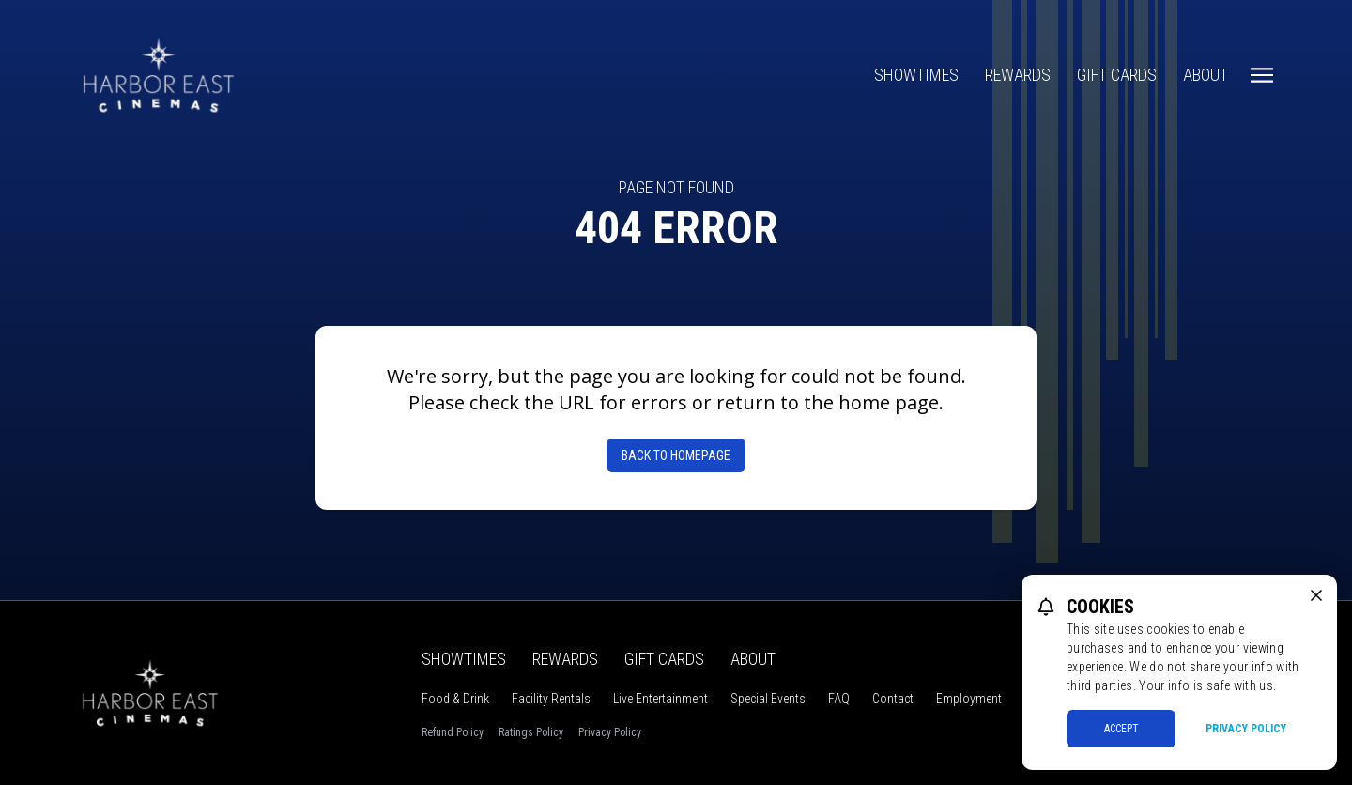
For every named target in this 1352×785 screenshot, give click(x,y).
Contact (893, 698)
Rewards (1018, 75)
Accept (1121, 728)
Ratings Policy (531, 732)
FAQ (839, 698)
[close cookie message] (1316, 595)
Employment (969, 698)
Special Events (768, 698)
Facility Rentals (551, 698)
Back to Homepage (676, 455)
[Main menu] (1262, 75)
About (1205, 75)
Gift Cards (1117, 75)
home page (888, 402)
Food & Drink (455, 698)
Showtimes (916, 75)
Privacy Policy (609, 732)
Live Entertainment (660, 698)
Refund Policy (453, 732)
